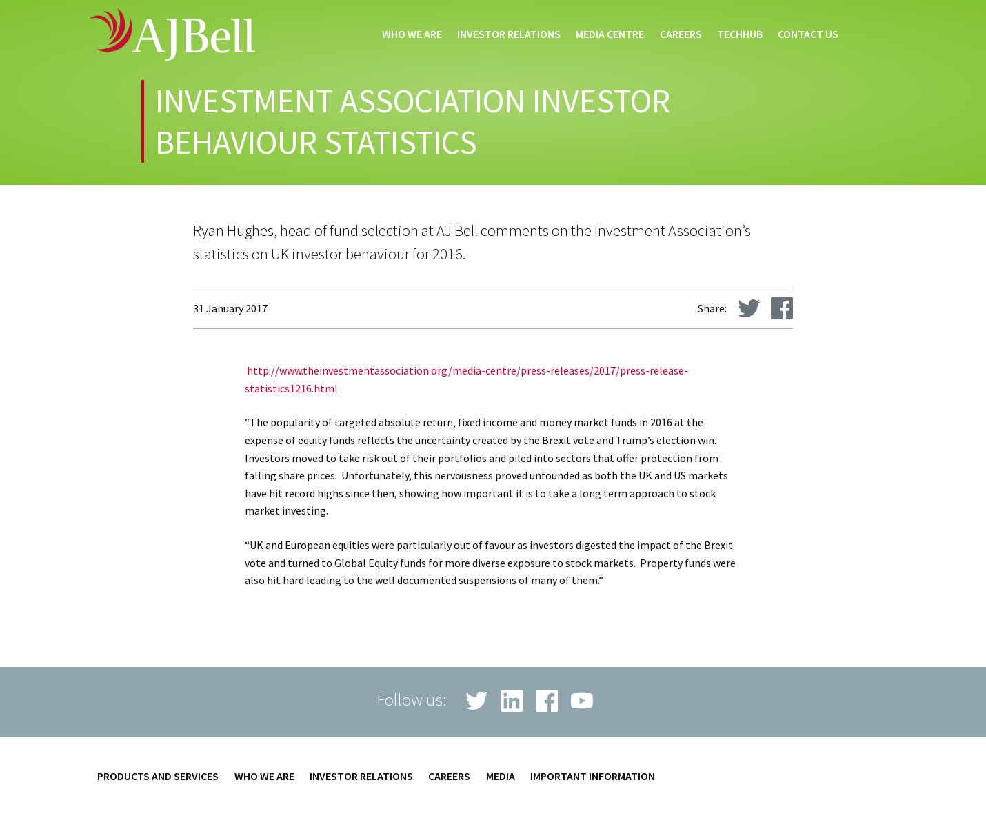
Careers (681, 34)
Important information (592, 776)
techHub (740, 34)
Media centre (610, 34)
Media (500, 776)
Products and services (158, 776)
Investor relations (509, 34)
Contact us (808, 34)
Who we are (412, 34)
